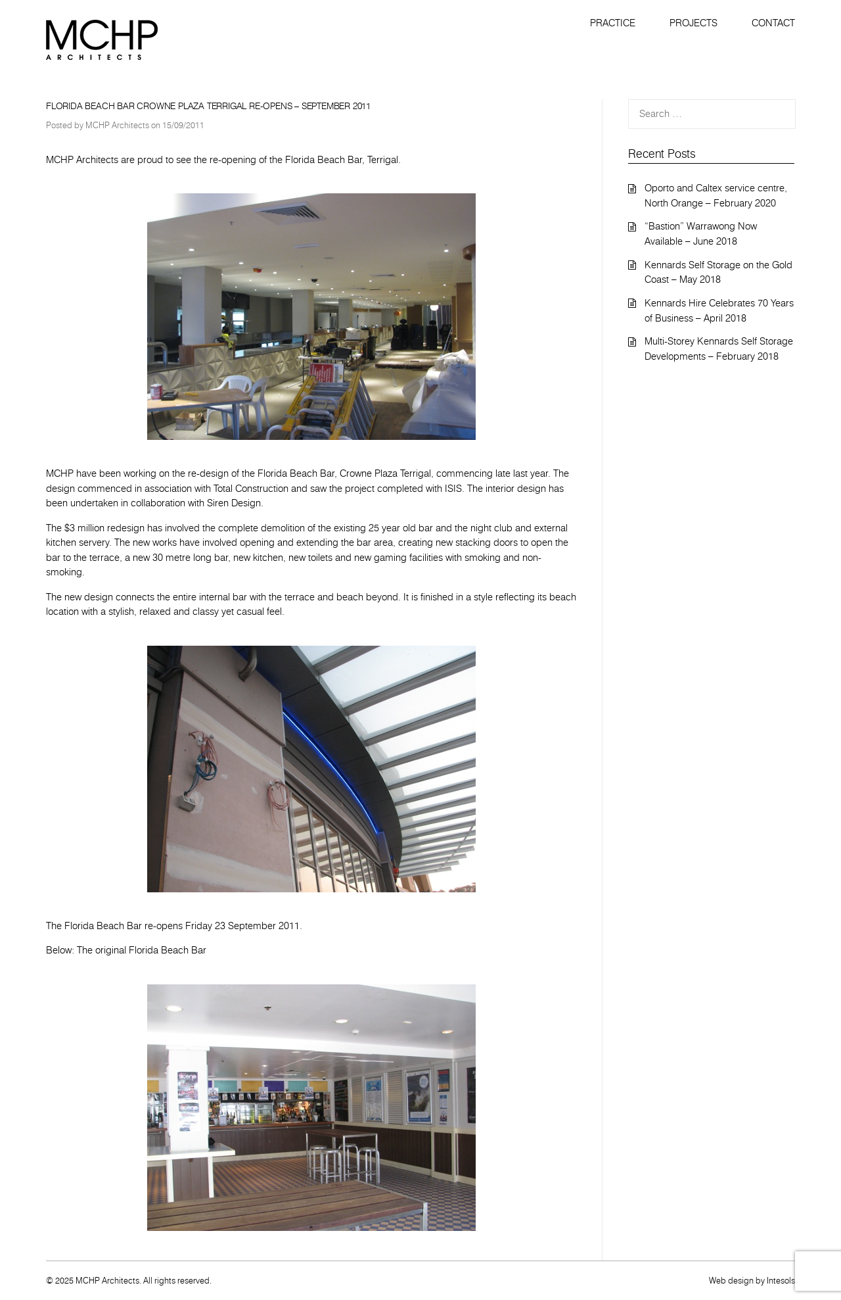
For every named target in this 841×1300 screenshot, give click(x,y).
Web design (731, 1280)
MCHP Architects (117, 125)
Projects (693, 23)
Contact (773, 23)
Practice (612, 23)
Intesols (781, 1280)
